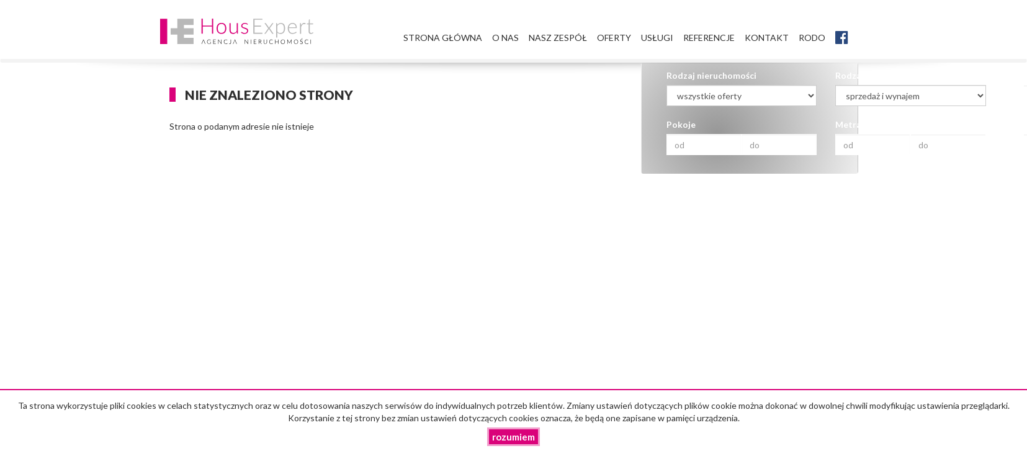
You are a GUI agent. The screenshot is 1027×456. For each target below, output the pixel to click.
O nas (505, 37)
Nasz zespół (558, 37)
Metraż (850, 124)
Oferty (614, 37)
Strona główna (442, 37)
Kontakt (767, 37)
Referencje (709, 37)
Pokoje (681, 124)
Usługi (657, 37)
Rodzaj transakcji (871, 75)
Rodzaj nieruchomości (711, 75)
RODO (812, 37)
